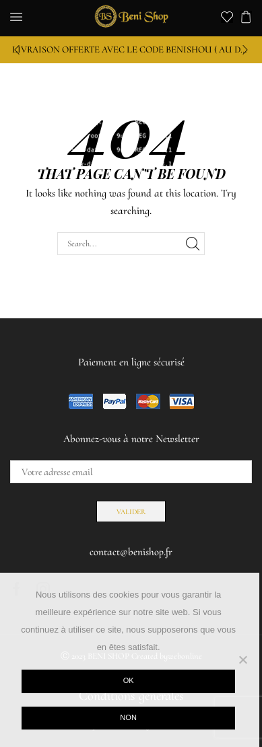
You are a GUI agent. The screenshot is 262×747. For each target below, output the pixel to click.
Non (128, 717)
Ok (128, 680)
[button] (17, 49)
